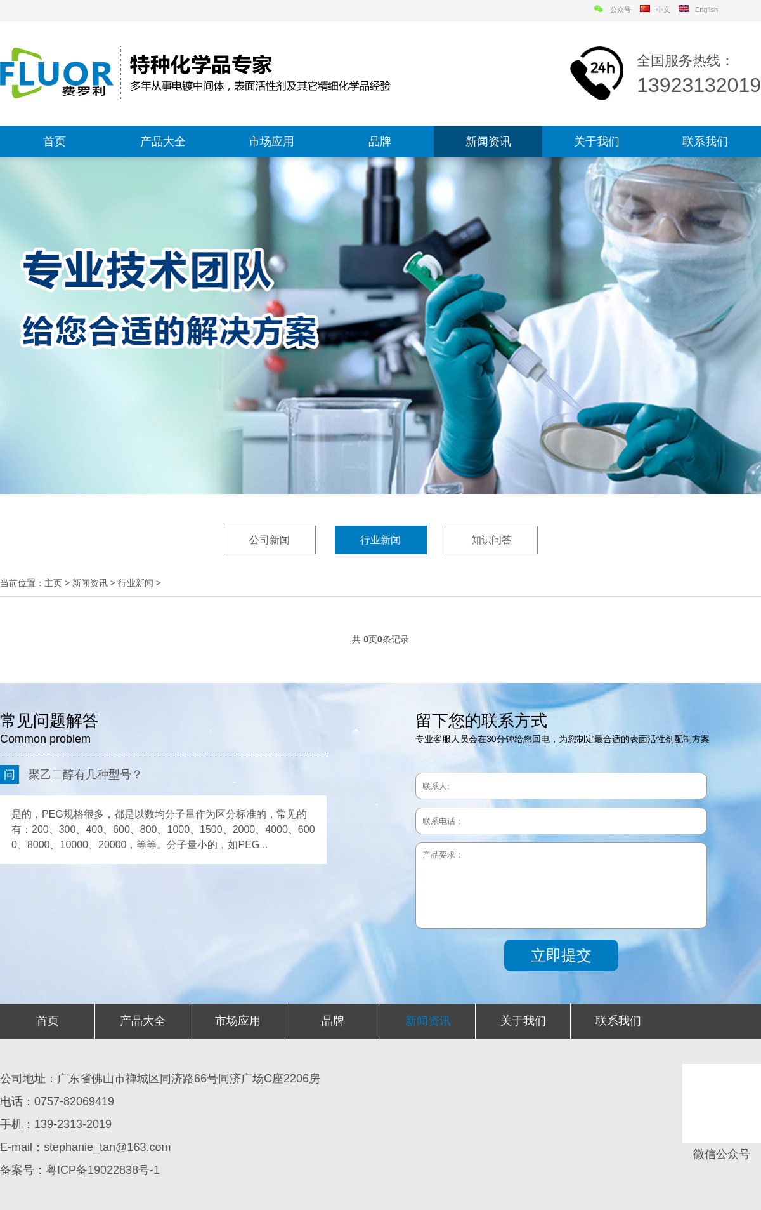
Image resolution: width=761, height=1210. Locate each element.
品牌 (379, 141)
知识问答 (491, 540)
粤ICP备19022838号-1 (103, 1170)
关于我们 (597, 141)
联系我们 (705, 141)
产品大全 (163, 141)
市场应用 (271, 141)
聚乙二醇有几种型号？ (71, 774)
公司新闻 (269, 540)
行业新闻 (380, 540)
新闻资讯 (488, 141)
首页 (54, 141)
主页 (53, 583)
